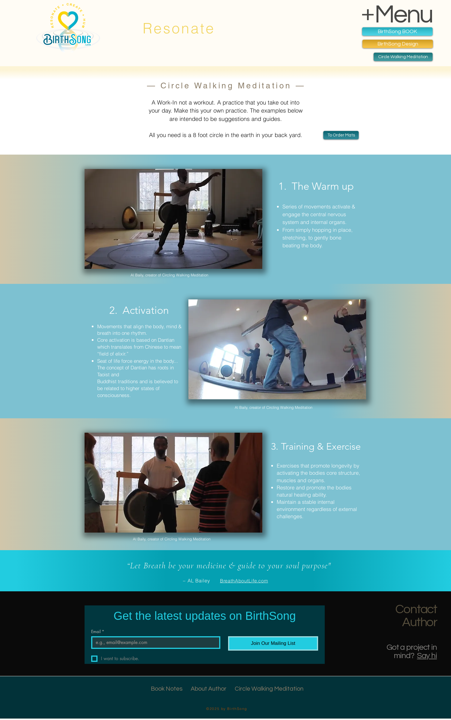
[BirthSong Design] (397, 44)
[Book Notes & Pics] (341, 135)
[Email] (154, 642)
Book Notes (167, 689)
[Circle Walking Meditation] (403, 57)
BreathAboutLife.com (244, 581)
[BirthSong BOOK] (397, 31)
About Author (208, 689)
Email (97, 631)
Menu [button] (403, 15)
